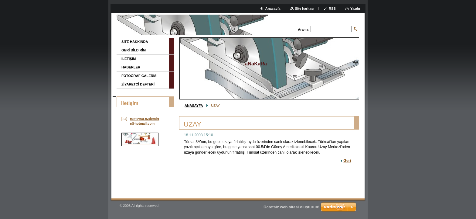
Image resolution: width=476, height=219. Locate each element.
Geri (347, 160)
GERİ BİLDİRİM (133, 50)
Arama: (304, 29)
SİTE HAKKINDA (134, 41)
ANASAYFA (194, 105)
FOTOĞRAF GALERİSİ (139, 76)
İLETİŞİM (128, 59)
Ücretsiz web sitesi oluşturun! (291, 207)
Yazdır (355, 8)
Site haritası (304, 8)
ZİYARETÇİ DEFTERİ (138, 84)
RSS (332, 8)
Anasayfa (272, 8)
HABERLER (130, 67)
